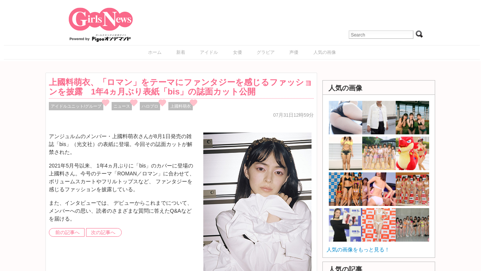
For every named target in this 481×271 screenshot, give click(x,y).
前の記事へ (67, 232)
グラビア (266, 52)
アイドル (209, 52)
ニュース (121, 106)
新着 (180, 52)
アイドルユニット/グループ (76, 106)
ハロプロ (150, 106)
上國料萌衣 (180, 106)
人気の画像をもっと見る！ (358, 250)
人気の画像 (324, 52)
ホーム (155, 52)
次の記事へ (103, 232)
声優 (293, 52)
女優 (237, 52)
